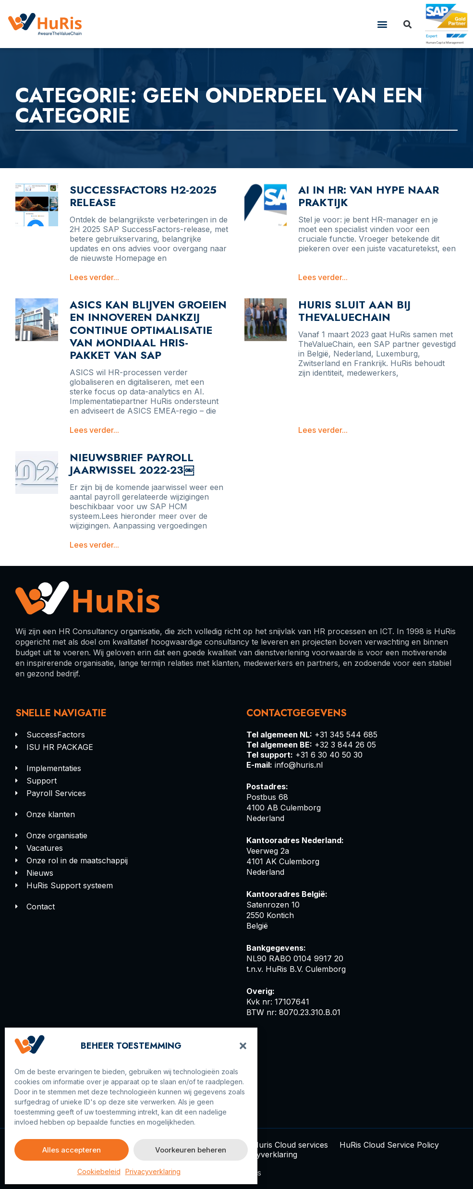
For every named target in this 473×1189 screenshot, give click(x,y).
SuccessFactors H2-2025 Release (143, 196)
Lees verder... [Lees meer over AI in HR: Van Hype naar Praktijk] (323, 277)
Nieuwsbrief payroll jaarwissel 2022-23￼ (132, 464)
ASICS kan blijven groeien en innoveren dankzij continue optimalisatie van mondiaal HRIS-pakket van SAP (148, 330)
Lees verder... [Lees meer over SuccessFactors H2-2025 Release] (94, 277)
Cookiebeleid (99, 1171)
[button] (243, 1046)
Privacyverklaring (153, 1171)
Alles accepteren (71, 1149)
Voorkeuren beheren (190, 1149)
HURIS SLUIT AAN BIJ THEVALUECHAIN (354, 311)
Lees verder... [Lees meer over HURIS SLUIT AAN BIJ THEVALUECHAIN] (323, 430)
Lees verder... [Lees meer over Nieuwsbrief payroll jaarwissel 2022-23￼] (94, 545)
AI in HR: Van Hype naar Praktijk (368, 196)
